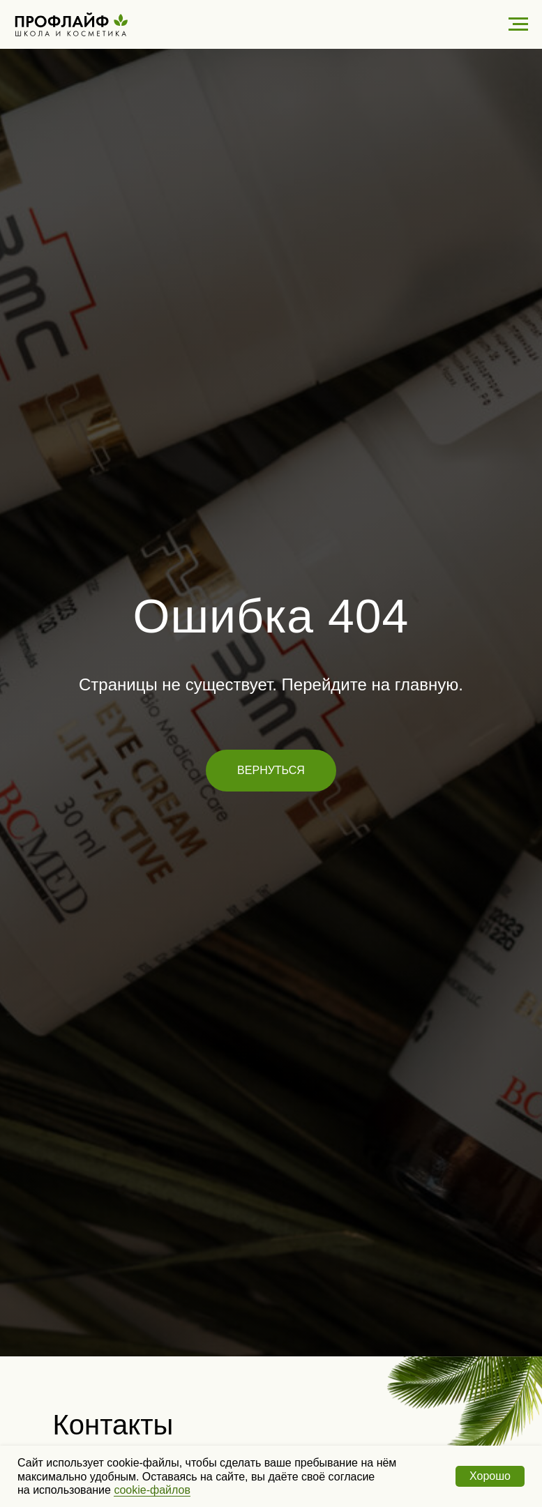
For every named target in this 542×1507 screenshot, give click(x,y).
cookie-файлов (152, 1490)
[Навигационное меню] (518, 24)
